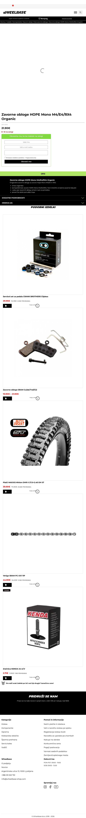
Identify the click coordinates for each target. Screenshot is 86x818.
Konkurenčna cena (52, 743)
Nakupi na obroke (52, 739)
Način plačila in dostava (54, 724)
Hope (33, 192)
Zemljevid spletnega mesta (56, 755)
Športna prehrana (9, 739)
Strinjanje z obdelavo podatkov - (20, 157)
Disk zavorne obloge (41, 22)
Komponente (17, 22)
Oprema (5, 731)
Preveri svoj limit (67, 18)
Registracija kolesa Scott (54, 731)
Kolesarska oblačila (10, 735)
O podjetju (6, 763)
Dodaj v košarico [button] (14, 306)
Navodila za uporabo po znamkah (59, 735)
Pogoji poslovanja (31, 157)
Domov (3, 22)
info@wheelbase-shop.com (13, 778)
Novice (4, 767)
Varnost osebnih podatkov (55, 751)
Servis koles (6, 743)
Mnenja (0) (7, 203)
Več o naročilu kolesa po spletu (57, 728)
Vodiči (4, 747)
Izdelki (9, 22)
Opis (43, 174)
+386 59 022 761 (8, 774)
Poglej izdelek (80, 306)
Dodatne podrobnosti (13, 198)
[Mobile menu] (75, 12)
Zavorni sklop (27, 22)
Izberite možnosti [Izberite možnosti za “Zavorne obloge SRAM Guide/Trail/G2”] (14, 398)
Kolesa (4, 724)
